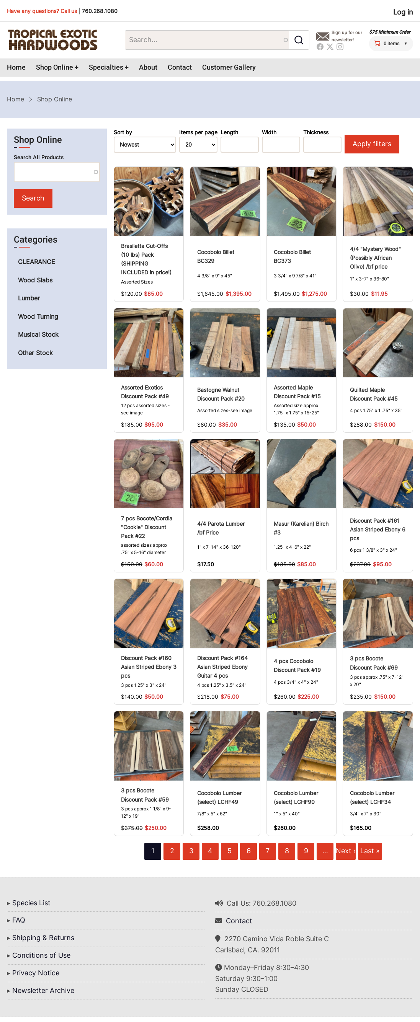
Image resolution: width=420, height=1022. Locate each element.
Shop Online (54, 67)
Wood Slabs (35, 280)
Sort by (123, 132)
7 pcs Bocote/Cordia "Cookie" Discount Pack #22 (146, 527)
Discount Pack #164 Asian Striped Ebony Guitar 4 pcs (222, 667)
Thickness (315, 132)
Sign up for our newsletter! (347, 36)
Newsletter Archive (43, 990)
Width (269, 132)
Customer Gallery (229, 67)
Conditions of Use (41, 955)
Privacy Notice (35, 973)
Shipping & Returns (43, 938)
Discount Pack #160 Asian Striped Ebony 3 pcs (148, 667)
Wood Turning (38, 316)
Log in (403, 12)
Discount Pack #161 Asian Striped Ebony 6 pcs (377, 529)
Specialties (106, 67)
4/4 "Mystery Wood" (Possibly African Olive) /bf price (375, 258)
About (148, 67)
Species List (31, 903)
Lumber (29, 298)
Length (229, 132)
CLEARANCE (36, 262)
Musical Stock (38, 334)
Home (16, 67)
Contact (180, 67)
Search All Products (39, 157)
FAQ (18, 920)
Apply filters (372, 144)
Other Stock (35, 353)
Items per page (198, 132)
